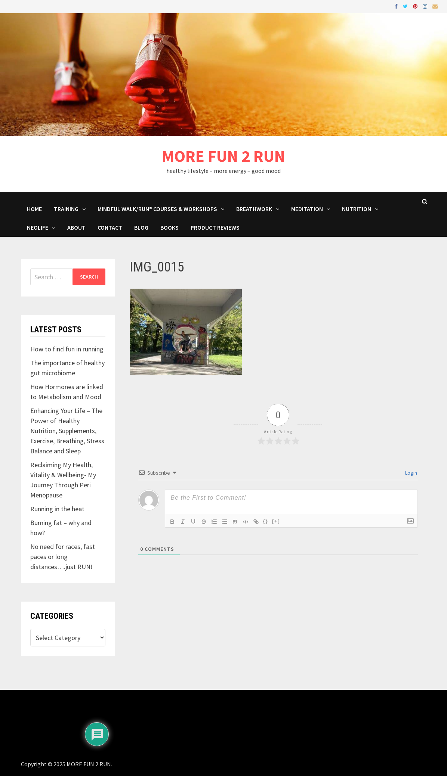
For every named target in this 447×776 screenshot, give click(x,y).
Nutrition (356, 208)
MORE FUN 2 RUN (223, 156)
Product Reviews (215, 227)
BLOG (141, 227)
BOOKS (169, 227)
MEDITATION (307, 208)
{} (265, 521)
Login (410, 472)
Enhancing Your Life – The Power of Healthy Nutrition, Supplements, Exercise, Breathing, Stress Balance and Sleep (67, 430)
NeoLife (37, 227)
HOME (34, 208)
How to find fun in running (67, 349)
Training (66, 208)
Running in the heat (57, 509)
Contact (110, 227)
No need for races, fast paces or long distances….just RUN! (62, 556)
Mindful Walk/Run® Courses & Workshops (157, 208)
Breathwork (254, 208)
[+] (276, 521)
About (76, 227)
